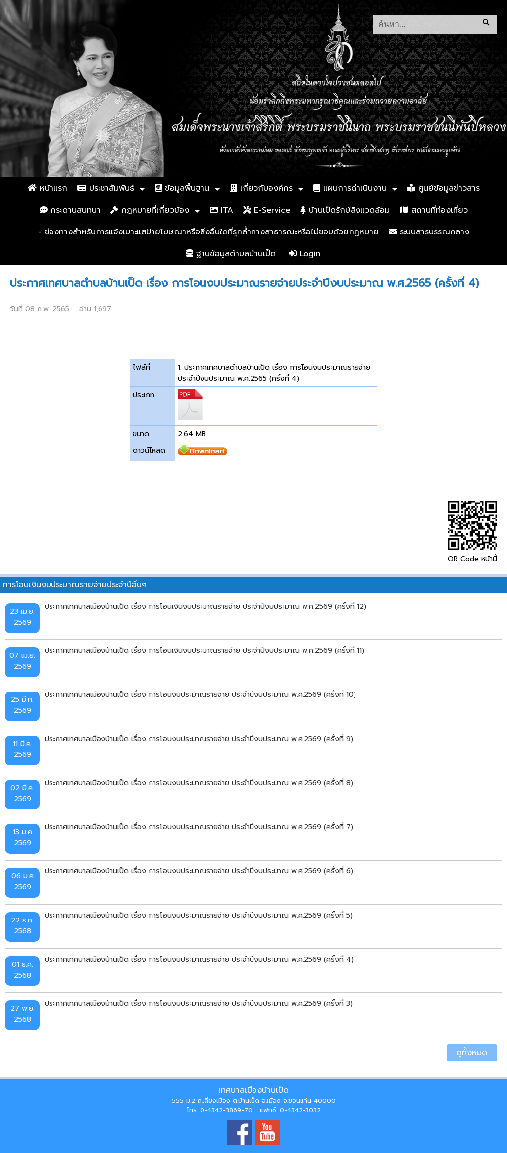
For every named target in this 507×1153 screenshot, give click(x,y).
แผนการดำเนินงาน (350, 188)
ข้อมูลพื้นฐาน (182, 188)
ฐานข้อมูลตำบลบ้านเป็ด (231, 254)
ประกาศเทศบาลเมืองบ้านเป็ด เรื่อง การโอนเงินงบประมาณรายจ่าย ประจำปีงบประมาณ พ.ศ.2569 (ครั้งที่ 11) (204, 650)
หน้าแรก (47, 188)
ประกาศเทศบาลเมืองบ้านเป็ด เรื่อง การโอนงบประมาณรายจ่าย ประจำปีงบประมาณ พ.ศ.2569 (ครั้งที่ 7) (199, 826)
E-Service (266, 210)
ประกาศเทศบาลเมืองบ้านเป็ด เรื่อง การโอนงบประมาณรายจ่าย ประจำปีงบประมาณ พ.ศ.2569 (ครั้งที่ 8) (199, 782)
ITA (221, 210)
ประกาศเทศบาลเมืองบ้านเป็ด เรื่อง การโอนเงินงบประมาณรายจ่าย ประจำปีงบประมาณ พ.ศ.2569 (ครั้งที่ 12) (205, 606)
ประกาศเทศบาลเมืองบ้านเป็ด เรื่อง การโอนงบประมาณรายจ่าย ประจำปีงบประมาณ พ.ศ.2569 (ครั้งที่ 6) (199, 870)
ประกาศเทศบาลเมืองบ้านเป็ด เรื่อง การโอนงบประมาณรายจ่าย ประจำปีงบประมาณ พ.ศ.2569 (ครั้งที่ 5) (199, 915)
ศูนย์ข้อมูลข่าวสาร (443, 188)
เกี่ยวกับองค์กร (261, 188)
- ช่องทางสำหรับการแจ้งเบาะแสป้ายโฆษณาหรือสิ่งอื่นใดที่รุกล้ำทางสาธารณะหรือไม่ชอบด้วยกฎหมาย (208, 232)
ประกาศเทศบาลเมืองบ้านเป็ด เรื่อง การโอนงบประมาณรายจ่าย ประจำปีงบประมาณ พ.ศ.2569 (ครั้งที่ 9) (199, 738)
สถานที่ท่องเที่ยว (434, 210)
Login (305, 254)
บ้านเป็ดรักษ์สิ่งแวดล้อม (345, 210)
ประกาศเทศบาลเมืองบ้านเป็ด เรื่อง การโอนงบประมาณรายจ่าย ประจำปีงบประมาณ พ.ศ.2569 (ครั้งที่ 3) (199, 1003)
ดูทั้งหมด (471, 1053)
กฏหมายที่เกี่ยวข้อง (149, 210)
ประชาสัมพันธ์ (105, 188)
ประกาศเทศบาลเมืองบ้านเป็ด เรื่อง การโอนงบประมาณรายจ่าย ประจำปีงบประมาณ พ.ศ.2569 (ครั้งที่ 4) (199, 959)
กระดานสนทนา (70, 210)
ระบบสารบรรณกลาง (429, 232)
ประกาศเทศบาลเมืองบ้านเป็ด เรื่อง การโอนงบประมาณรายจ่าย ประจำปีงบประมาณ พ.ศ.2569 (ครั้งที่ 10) (200, 694)
